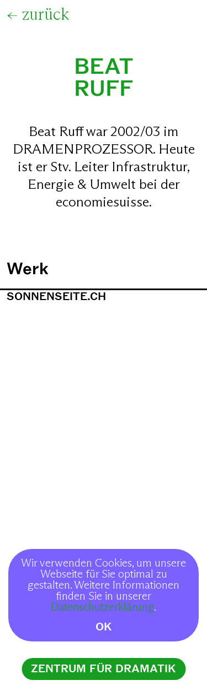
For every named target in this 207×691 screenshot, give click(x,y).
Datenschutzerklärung (102, 607)
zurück (45, 15)
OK (103, 627)
